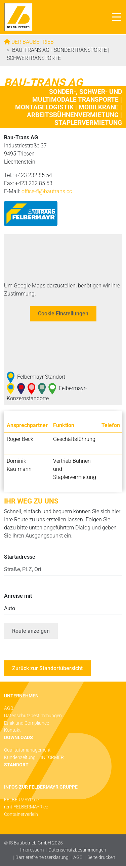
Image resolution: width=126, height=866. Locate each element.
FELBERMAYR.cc (21, 800)
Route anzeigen (31, 631)
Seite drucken (101, 857)
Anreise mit (18, 596)
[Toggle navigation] (115, 17)
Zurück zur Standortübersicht (47, 668)
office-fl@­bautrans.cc (47, 191)
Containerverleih (21, 814)
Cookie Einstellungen (63, 313)
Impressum (32, 850)
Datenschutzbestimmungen (77, 850)
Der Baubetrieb (32, 42)
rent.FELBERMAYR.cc (26, 807)
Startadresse (19, 557)
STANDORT (16, 765)
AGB (78, 857)
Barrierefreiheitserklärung (42, 857)
